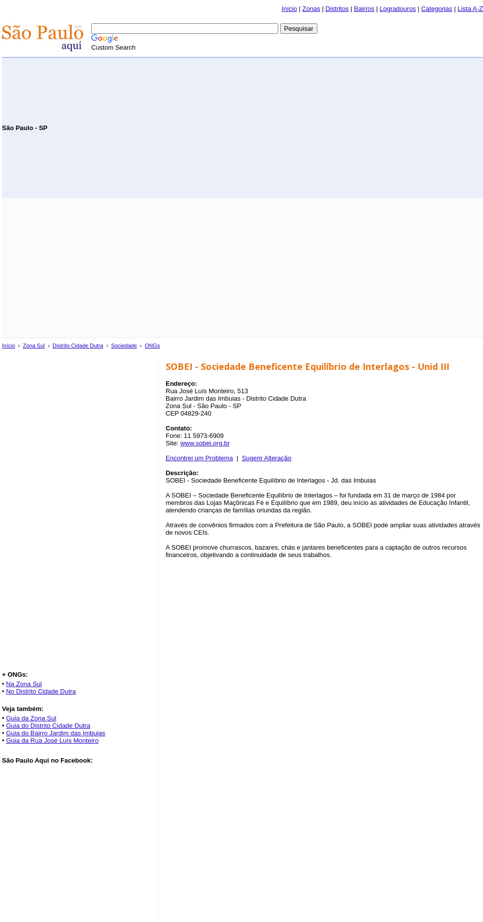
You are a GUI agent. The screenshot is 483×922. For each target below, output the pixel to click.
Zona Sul (34, 346)
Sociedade (124, 346)
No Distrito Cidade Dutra (41, 691)
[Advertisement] (367, 127)
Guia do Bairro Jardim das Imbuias (55, 733)
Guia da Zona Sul (31, 718)
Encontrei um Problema (199, 458)
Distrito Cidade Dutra (78, 346)
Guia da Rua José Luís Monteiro (52, 740)
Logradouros (398, 8)
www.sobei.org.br (205, 443)
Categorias (436, 8)
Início (289, 8)
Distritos (337, 8)
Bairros (364, 8)
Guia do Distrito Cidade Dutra (48, 725)
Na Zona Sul (24, 684)
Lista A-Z (470, 8)
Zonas (311, 8)
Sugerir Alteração (267, 458)
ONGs (152, 346)
